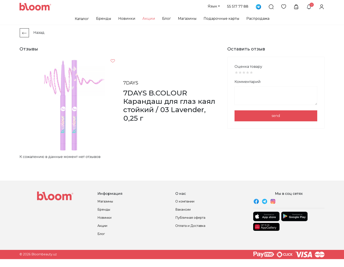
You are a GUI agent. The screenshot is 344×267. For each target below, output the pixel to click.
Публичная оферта (190, 218)
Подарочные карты (221, 18)
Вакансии (183, 209)
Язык (212, 6)
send (276, 116)
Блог (166, 18)
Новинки (126, 18)
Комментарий (248, 82)
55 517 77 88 (237, 6)
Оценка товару (248, 67)
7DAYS (130, 83)
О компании (184, 201)
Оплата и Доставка (190, 226)
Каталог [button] (82, 19)
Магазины (187, 18)
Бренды (103, 18)
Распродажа (257, 18)
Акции (148, 18)
